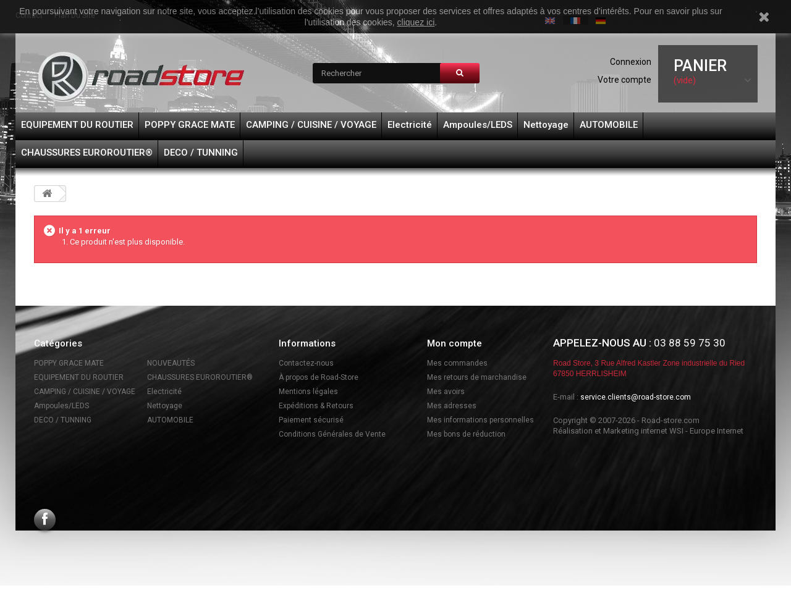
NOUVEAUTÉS (171, 363)
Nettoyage (546, 124)
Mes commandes (457, 363)
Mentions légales (308, 391)
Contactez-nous (306, 363)
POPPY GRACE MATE (190, 124)
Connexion (630, 62)
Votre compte (624, 80)
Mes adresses (451, 405)
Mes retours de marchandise (477, 377)
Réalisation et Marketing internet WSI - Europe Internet (648, 430)
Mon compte (454, 343)
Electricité (409, 124)
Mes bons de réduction (466, 434)
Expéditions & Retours (316, 405)
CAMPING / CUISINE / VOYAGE (311, 124)
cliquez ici (416, 22)
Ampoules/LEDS (477, 124)
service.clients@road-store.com (635, 397)
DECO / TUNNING (201, 152)
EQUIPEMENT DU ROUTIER (77, 124)
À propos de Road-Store (318, 377)
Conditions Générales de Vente (332, 434)
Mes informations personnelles (480, 420)
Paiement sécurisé (311, 420)
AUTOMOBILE (609, 124)
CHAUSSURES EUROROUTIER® (87, 152)
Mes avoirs (446, 391)
